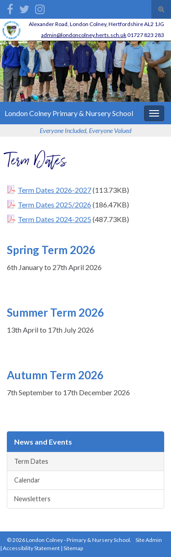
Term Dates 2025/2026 (54, 204)
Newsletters (32, 499)
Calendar (27, 480)
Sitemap (73, 548)
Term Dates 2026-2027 (54, 190)
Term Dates (31, 461)
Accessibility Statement (31, 548)
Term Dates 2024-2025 (54, 219)
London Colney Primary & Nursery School (69, 113)
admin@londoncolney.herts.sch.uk (83, 35)
